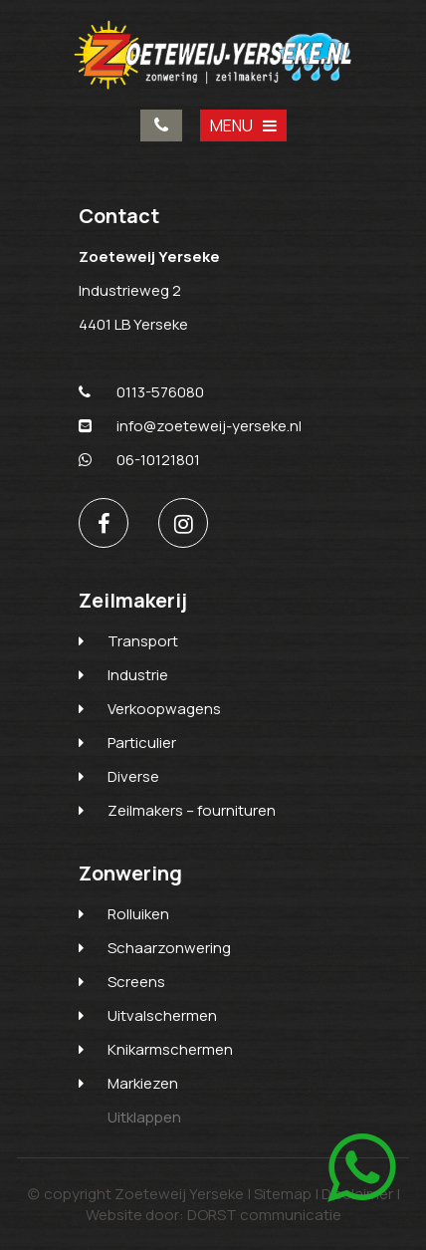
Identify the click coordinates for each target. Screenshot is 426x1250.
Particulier (141, 742)
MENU (243, 125)
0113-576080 (161, 125)
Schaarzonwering (169, 947)
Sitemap (283, 1193)
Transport (142, 640)
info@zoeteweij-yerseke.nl (190, 425)
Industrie (137, 674)
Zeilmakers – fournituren (191, 810)
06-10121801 (139, 459)
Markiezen (142, 1083)
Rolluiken (138, 913)
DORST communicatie (264, 1214)
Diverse (133, 776)
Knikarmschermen (170, 1049)
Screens (136, 981)
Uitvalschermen (162, 1015)
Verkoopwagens (164, 708)
